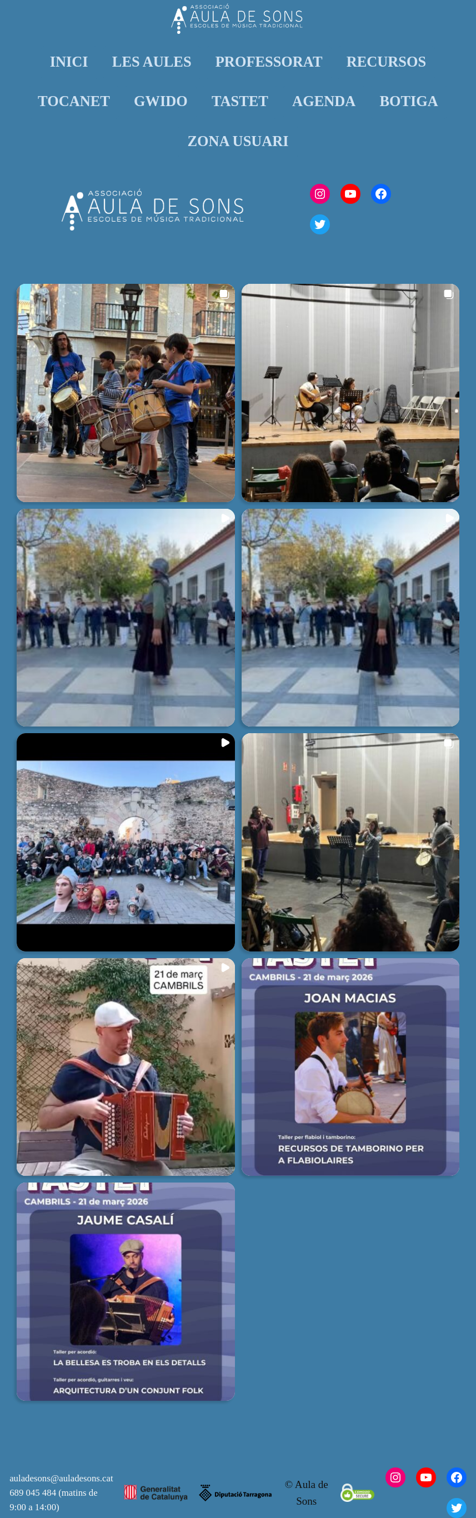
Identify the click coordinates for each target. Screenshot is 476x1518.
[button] (126, 393)
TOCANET (74, 101)
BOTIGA (408, 101)
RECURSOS (386, 62)
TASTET (240, 101)
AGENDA (323, 101)
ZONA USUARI (237, 141)
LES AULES (152, 62)
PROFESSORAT (269, 62)
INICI (69, 62)
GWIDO (161, 101)
